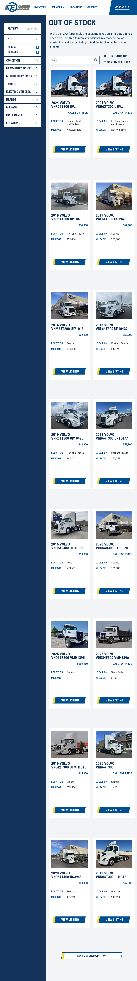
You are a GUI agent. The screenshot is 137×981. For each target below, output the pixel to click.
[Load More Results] (91, 956)
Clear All (32, 29)
